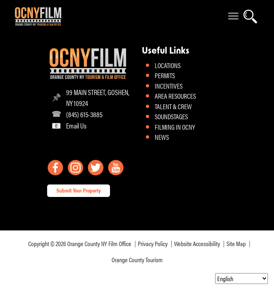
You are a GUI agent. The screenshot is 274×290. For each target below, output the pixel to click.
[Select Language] (241, 278)
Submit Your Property (78, 190)
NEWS (162, 137)
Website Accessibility (197, 243)
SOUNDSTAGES (171, 116)
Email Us (76, 125)
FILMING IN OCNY (175, 127)
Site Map (236, 243)
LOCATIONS (168, 65)
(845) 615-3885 (84, 114)
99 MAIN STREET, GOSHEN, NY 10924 (97, 97)
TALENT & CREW (173, 106)
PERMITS (165, 75)
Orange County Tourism (137, 259)
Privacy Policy (153, 243)
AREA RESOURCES (175, 96)
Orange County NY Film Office (99, 243)
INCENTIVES (169, 86)
